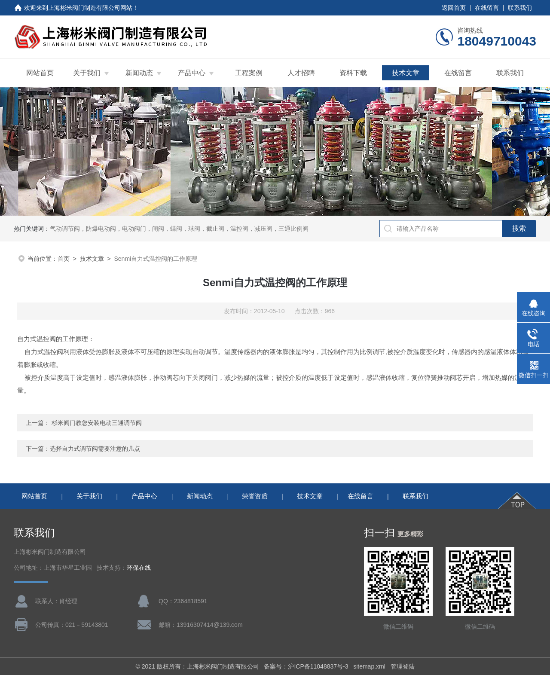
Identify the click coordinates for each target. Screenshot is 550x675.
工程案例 (249, 72)
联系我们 (520, 7)
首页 (64, 258)
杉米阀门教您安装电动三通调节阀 (97, 422)
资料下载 (353, 72)
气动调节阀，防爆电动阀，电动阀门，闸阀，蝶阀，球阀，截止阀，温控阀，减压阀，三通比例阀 (179, 228)
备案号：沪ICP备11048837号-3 (306, 666)
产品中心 (191, 72)
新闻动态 (139, 72)
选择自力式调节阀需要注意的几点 (95, 448)
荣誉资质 (255, 496)
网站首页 (40, 72)
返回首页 (454, 7)
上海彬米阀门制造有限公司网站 (90, 7)
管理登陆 (403, 666)
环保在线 (139, 568)
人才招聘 (301, 72)
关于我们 (87, 72)
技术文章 (405, 72)
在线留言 (487, 7)
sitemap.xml (369, 666)
